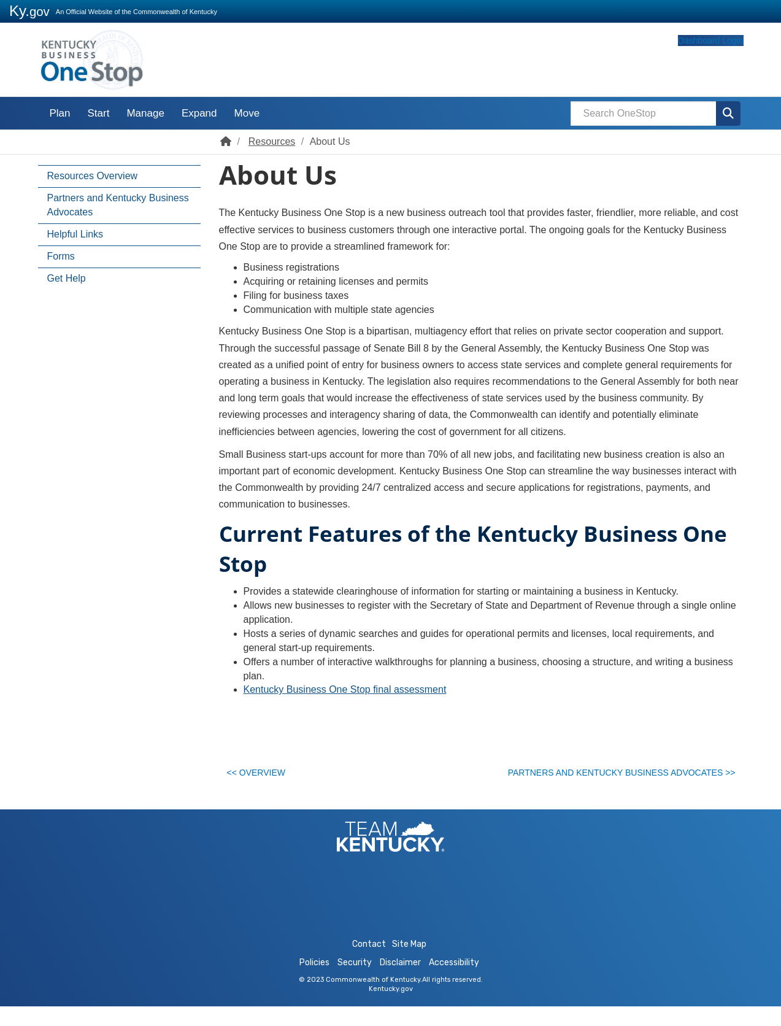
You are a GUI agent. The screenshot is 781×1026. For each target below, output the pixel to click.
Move (247, 113)
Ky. (29, 10)
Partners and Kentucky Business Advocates (118, 205)
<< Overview (262, 776)
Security (354, 982)
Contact (369, 963)
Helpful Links (75, 234)
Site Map (409, 963)
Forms (61, 256)
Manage (145, 113)
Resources (271, 141)
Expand (199, 113)
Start (99, 113)
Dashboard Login (687, 63)
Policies (314, 982)
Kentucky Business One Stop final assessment (345, 689)
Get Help (66, 278)
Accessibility (454, 982)
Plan (60, 113)
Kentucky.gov (391, 1008)
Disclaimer (400, 982)
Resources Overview (92, 176)
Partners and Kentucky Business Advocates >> (613, 776)
